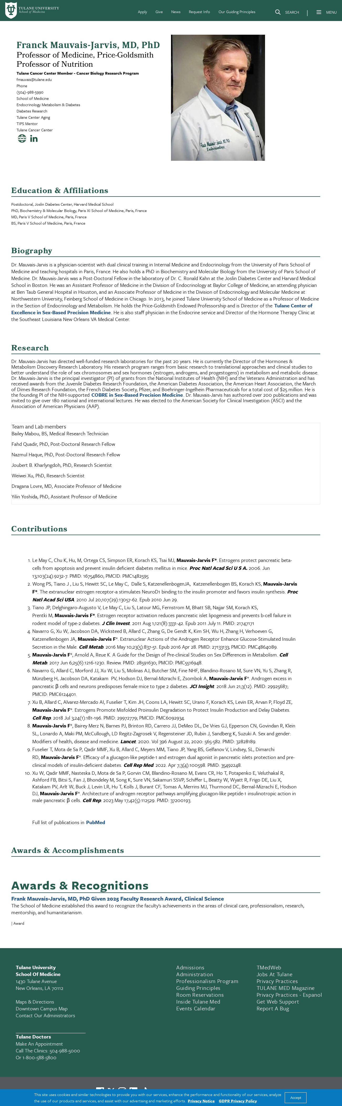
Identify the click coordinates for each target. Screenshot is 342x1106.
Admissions (190, 967)
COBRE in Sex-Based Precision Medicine (137, 394)
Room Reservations (200, 995)
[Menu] (319, 12)
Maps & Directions (35, 1001)
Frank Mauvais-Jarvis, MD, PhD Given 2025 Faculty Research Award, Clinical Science (117, 898)
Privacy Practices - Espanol (289, 995)
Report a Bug (273, 1008)
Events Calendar (196, 1008)
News (175, 11)
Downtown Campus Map (42, 1008)
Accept (295, 1098)
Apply (142, 11)
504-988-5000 (65, 1050)
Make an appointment (39, 1043)
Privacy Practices (277, 981)
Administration (194, 974)
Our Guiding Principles (237, 11)
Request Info (199, 11)
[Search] (287, 13)
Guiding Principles (198, 988)
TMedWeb (269, 967)
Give (159, 11)
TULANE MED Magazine (286, 988)
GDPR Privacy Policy (238, 1101)
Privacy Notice (201, 1101)
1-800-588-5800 (39, 1057)
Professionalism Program (207, 981)
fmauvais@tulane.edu (34, 79)
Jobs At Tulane (275, 974)
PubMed (95, 822)
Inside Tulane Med (198, 1001)
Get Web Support (278, 1001)
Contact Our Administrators (45, 1015)
